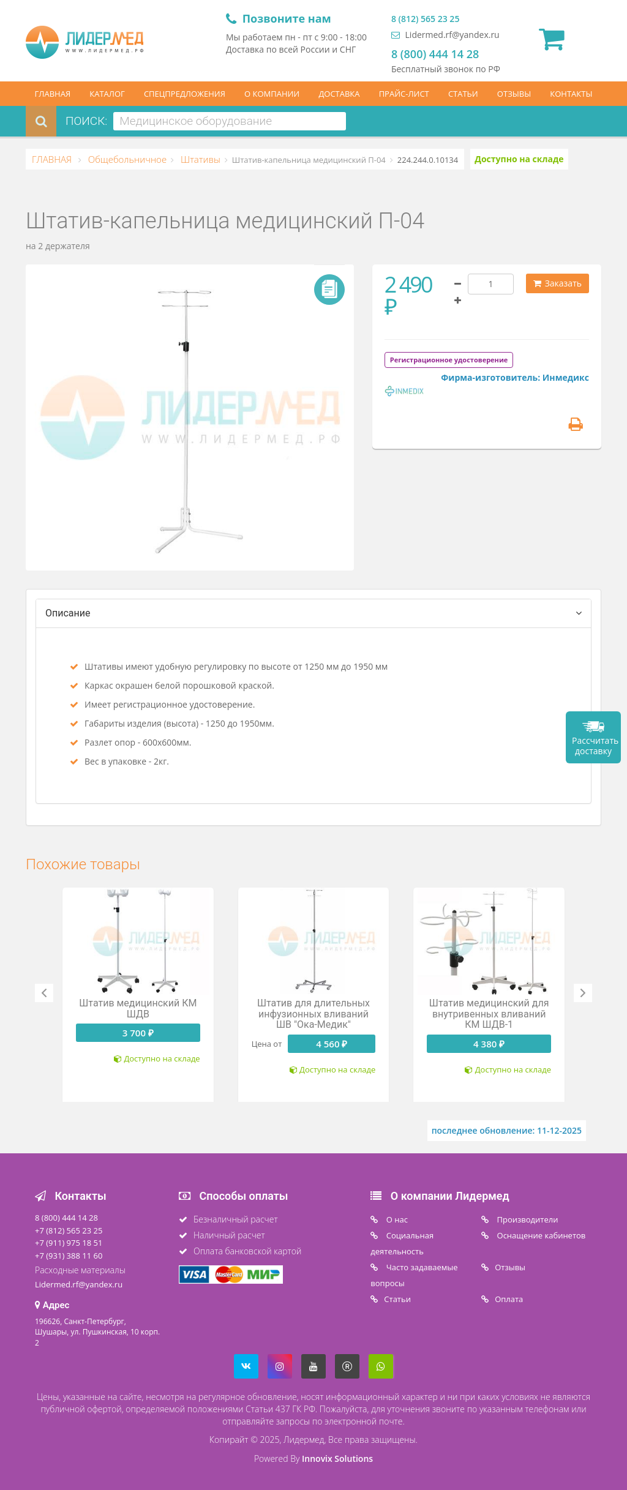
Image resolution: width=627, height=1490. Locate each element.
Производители (526, 1219)
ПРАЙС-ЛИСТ (404, 93)
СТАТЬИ (463, 93)
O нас (396, 1219)
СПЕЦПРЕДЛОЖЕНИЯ (184, 93)
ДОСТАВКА (338, 93)
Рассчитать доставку (595, 746)
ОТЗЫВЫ (514, 93)
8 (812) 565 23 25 (425, 18)
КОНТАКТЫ (571, 93)
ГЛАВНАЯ (53, 93)
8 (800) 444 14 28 (435, 54)
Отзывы (510, 1267)
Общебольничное (126, 159)
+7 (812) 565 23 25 (68, 1230)
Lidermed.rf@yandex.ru (445, 34)
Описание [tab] (68, 613)
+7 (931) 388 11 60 (68, 1255)
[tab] (449, 359)
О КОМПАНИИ (271, 93)
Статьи (397, 1299)
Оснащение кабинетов (540, 1235)
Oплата (509, 1299)
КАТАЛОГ (107, 93)
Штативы (199, 159)
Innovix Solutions (337, 1458)
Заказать (557, 283)
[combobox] (229, 121)
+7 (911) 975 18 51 (68, 1242)
